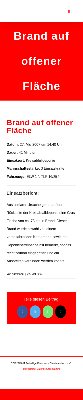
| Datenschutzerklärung (47, 368)
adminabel (18, 274)
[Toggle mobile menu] (75, 12)
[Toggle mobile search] (69, 12)
